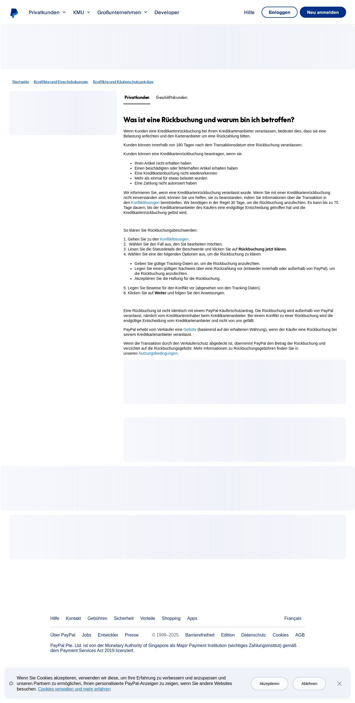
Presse (132, 635)
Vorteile (147, 618)
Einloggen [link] (267, 12)
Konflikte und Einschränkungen (61, 82)
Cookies (281, 635)
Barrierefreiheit (199, 635)
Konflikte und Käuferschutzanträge (123, 82)
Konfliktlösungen (145, 202)
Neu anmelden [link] (319, 12)
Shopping (171, 618)
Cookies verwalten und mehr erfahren (74, 693)
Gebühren (97, 618)
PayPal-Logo (14, 13)
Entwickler (108, 635)
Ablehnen (309, 688)
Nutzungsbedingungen (158, 353)
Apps (192, 618)
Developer (166, 12)
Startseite (20, 82)
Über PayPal (62, 635)
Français (292, 618)
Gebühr (190, 329)
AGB (300, 635)
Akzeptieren (269, 688)
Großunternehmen (122, 12)
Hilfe (233, 12)
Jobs (86, 635)
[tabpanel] (231, 235)
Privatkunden (47, 12)
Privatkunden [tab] (137, 97)
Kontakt (73, 618)
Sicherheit (124, 618)
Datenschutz (253, 635)
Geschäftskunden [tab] (171, 97)
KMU (82, 12)
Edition (228, 635)
